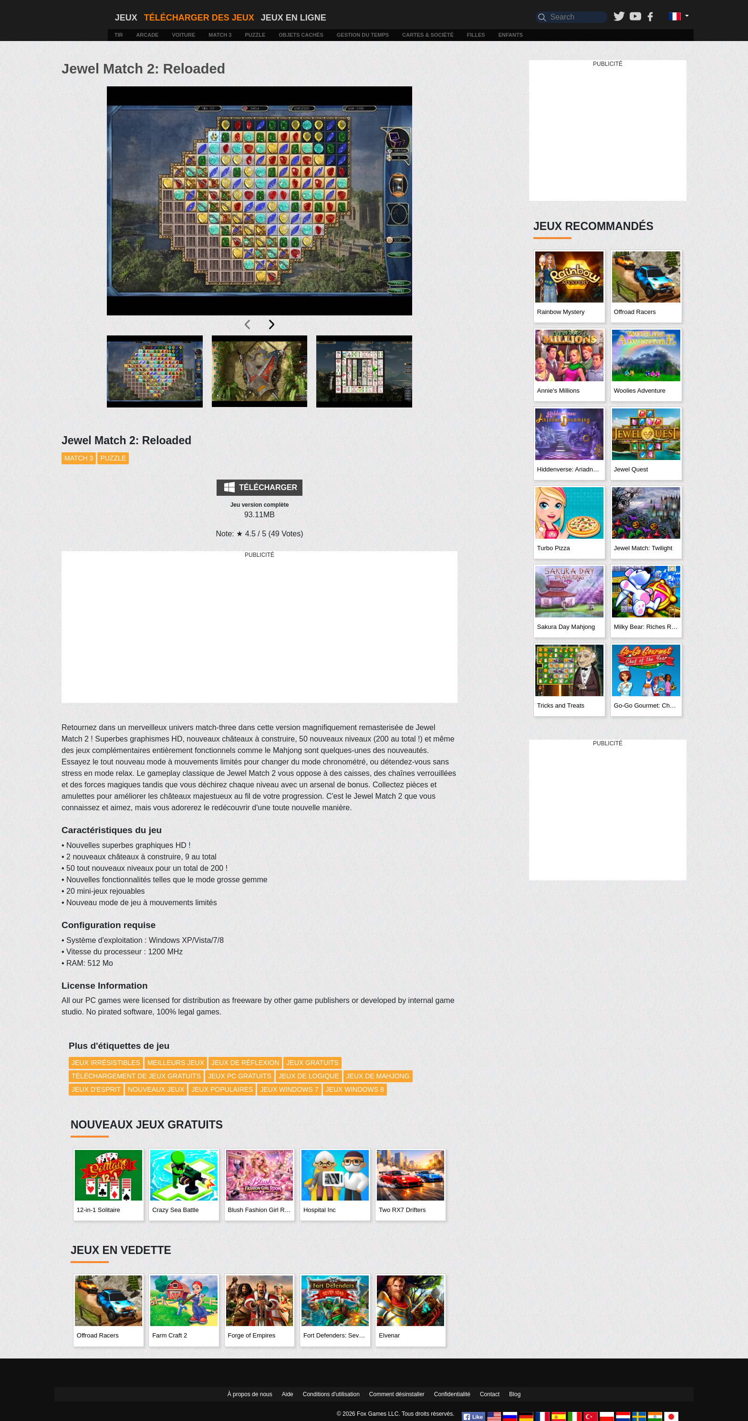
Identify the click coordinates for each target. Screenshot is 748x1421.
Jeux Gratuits (312, 1062)
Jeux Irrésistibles (106, 1062)
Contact (489, 1394)
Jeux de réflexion (245, 1062)
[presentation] (248, 324)
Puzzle (255, 35)
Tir (118, 35)
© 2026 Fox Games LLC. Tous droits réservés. (396, 1414)
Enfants (511, 35)
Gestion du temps (363, 35)
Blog (514, 1394)
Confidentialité (452, 1394)
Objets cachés (301, 35)
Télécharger (260, 487)
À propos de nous (250, 1394)
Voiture (183, 35)
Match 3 (219, 35)
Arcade (147, 35)
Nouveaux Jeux (156, 1089)
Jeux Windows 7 (289, 1089)
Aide (287, 1394)
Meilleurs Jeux (175, 1062)
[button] (155, 379)
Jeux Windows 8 (355, 1089)
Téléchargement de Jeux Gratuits (136, 1076)
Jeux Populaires (222, 1089)
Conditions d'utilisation (331, 1394)
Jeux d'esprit (96, 1089)
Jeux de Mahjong (378, 1076)
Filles (476, 35)
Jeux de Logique (309, 1076)
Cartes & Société (428, 35)
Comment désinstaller (397, 1394)
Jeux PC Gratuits (239, 1076)
